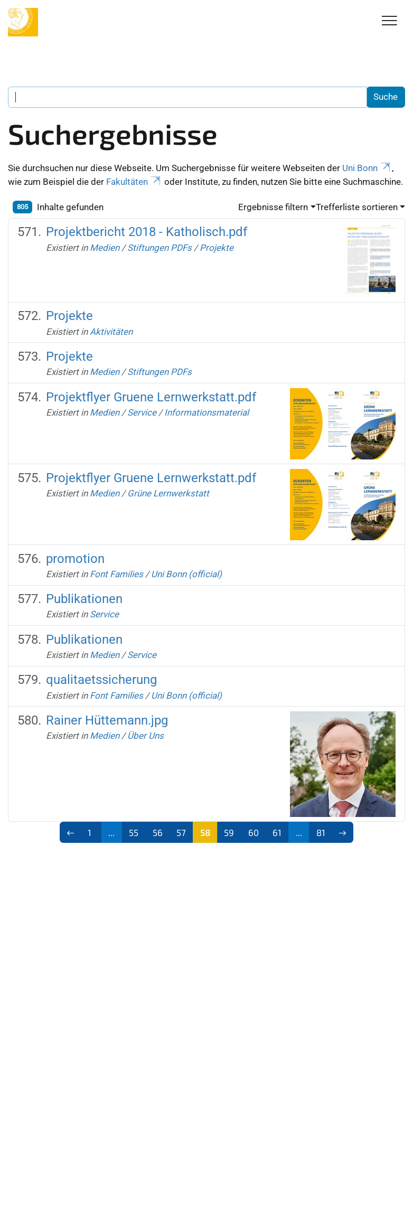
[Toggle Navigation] (389, 21)
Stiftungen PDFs (159, 247)
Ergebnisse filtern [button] (273, 207)
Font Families (116, 574)
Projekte (216, 247)
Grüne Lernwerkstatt (168, 493)
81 (320, 832)
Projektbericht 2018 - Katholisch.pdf (146, 231)
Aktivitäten (111, 331)
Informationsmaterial (206, 412)
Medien (104, 247)
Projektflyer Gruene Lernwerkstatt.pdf (151, 397)
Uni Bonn (367, 168)
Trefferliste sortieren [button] (357, 207)
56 (158, 832)
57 (181, 832)
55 (133, 832)
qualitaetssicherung (101, 679)
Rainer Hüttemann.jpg (107, 720)
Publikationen (84, 598)
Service (141, 412)
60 (253, 832)
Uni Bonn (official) (186, 574)
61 (277, 832)
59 (229, 832)
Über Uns (145, 735)
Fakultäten (134, 181)
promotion (75, 558)
